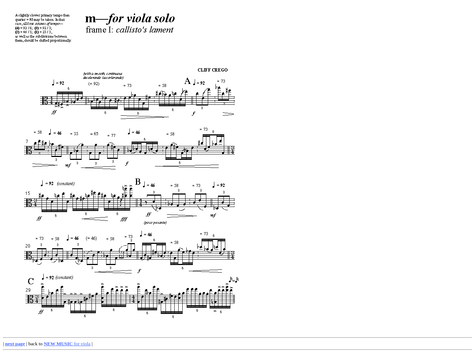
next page (15, 343)
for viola (67, 343)
